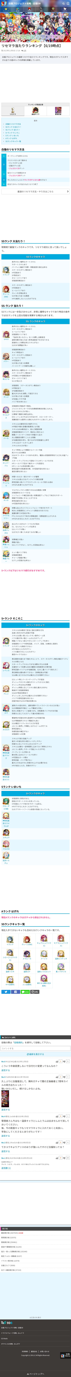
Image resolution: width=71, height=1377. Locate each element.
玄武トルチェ (6, 859)
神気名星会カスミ (6, 775)
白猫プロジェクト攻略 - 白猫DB (24, 3)
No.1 (3, 1158)
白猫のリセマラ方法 (13, 124)
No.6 (3, 1061)
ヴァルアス (6, 414)
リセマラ (13, 111)
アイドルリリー (6, 514)
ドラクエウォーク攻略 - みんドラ (12, 1333)
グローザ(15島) (6, 805)
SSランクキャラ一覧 (13, 141)
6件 (25, 50)
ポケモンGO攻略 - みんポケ (10, 1344)
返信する (5, 1070)
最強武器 (58, 111)
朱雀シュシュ (6, 543)
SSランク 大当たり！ (13, 127)
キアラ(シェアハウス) (61, 942)
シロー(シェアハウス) (10, 956)
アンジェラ (6, 481)
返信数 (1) (6, 1167)
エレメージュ (6, 461)
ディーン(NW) (6, 293)
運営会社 (34, 1351)
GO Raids (4, 1338)
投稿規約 (18, 1042)
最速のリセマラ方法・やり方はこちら (35, 191)
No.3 (3, 1142)
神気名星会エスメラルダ (6, 820)
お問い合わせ (44, 1351)
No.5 (3, 1077)
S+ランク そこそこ (13, 132)
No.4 (3, 1116)
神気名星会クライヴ (6, 752)
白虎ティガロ (6, 529)
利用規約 (25, 1351)
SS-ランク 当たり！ (13, 129)
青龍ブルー (6, 557)
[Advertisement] (35, 216)
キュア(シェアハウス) (44, 942)
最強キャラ (35, 111)
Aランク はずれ (11, 138)
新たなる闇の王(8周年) (44, 982)
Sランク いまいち (12, 135)
